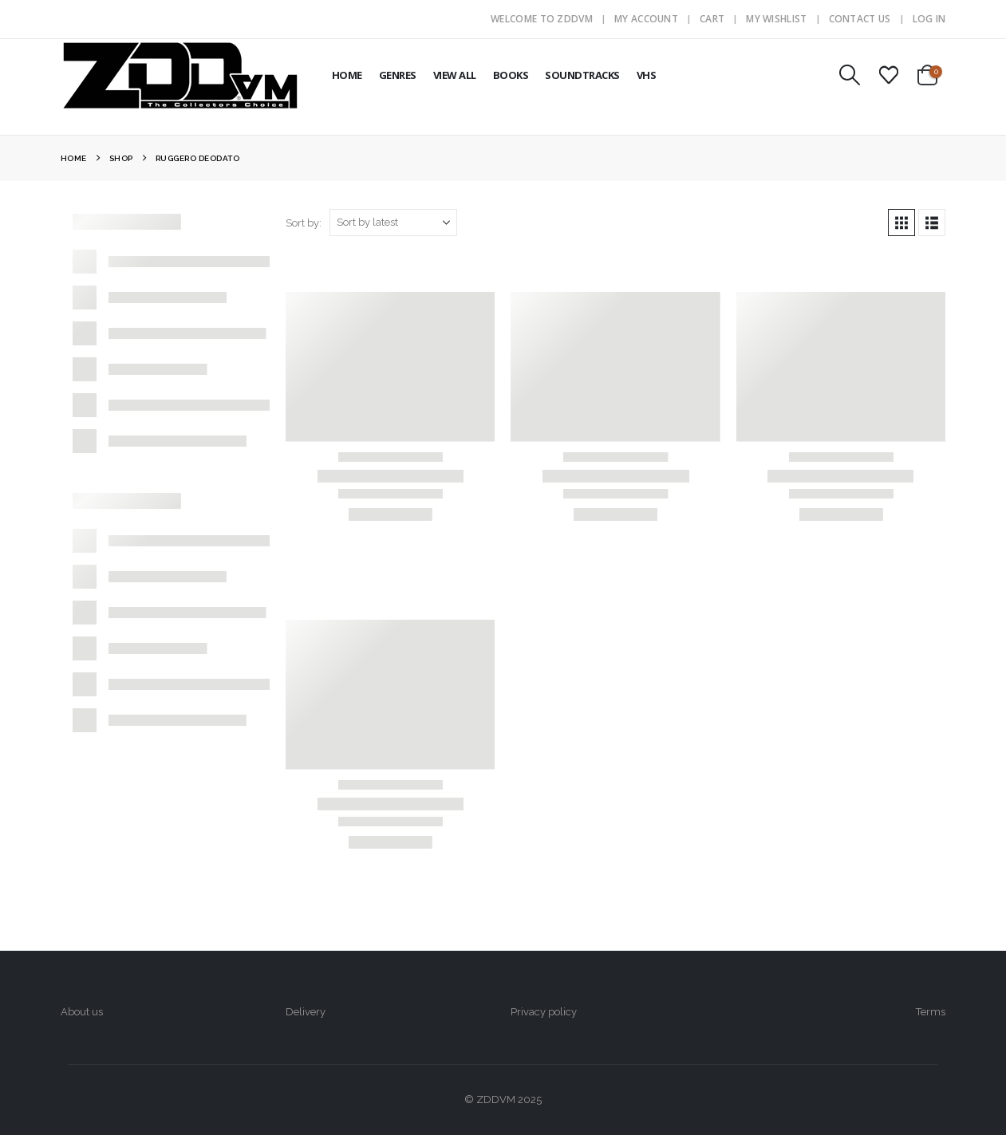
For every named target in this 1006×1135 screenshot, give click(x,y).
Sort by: (304, 223)
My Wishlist (776, 19)
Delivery (305, 1012)
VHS (647, 75)
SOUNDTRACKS (582, 75)
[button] (849, 75)
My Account (646, 19)
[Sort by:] (393, 222)
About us (82, 1012)
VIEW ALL (454, 75)
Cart (712, 19)
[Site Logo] (180, 75)
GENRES (397, 75)
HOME (347, 75)
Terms (930, 1012)
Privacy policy (544, 1012)
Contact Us (860, 19)
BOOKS (511, 75)
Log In (929, 19)
